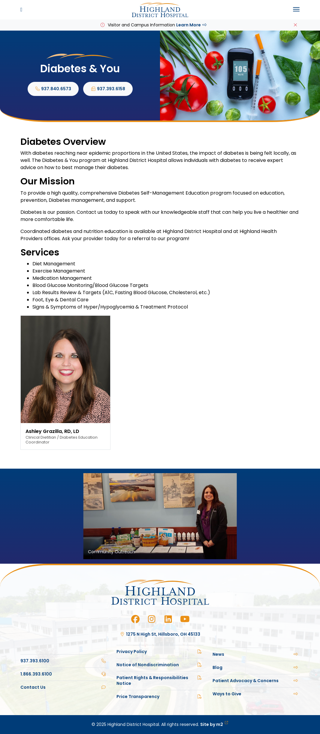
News (256, 654)
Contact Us (63, 687)
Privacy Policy (160, 652)
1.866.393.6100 (63, 674)
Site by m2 (214, 724)
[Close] (295, 25)
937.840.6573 (53, 89)
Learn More (191, 25)
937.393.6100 (63, 661)
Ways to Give (256, 694)
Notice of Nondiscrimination (160, 665)
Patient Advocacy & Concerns (256, 681)
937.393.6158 (108, 89)
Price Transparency (160, 697)
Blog (256, 667)
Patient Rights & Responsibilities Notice (160, 680)
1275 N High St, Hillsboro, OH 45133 (160, 634)
